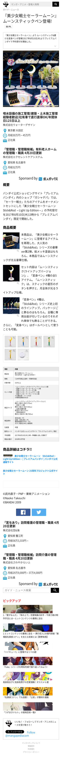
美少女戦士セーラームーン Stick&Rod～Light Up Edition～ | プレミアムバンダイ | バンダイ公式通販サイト (30, 458)
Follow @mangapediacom (20, 733)
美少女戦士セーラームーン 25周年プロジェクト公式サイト (30, 472)
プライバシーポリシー (31, 752)
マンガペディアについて (31, 743)
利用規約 (31, 749)
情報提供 (31, 746)
